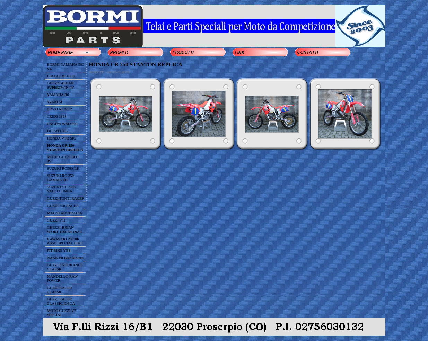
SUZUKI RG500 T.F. (63, 168)
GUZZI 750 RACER (63, 206)
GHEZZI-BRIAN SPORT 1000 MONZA (64, 229)
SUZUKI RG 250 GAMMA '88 (60, 177)
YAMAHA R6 (58, 94)
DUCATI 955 (57, 131)
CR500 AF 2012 (59, 109)
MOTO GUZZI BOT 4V (63, 159)
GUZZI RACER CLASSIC (59, 290)
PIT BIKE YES (59, 250)
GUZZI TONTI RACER (66, 198)
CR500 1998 (57, 116)
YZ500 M (54, 102)
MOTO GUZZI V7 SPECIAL (61, 312)
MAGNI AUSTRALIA (64, 213)
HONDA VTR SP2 (61, 138)
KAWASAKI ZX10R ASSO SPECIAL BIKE (65, 241)
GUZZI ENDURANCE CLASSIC (65, 267)
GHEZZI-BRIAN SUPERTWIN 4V (60, 85)
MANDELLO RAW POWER (62, 278)
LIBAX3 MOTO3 (61, 76)
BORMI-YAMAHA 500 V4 (65, 66)
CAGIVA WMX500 (62, 124)
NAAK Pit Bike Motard (65, 257)
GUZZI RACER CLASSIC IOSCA (61, 301)
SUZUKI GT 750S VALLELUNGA (61, 189)
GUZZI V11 (56, 220)
